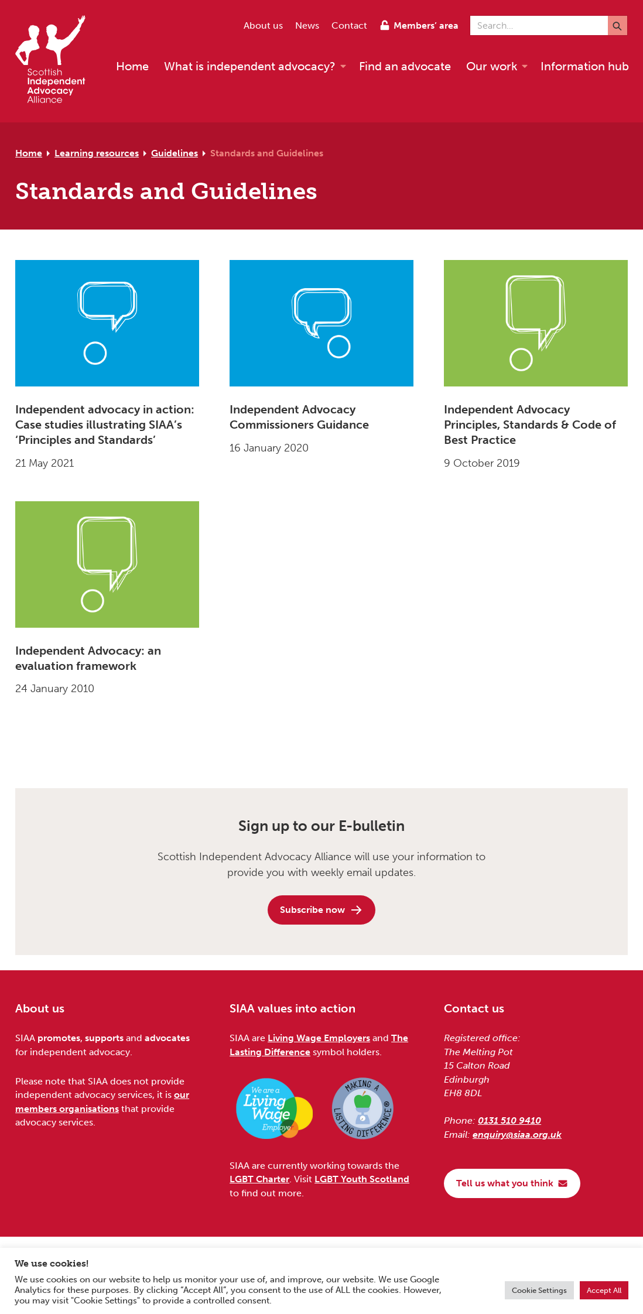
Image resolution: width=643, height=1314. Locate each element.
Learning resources (96, 153)
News (307, 25)
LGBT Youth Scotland (361, 1179)
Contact (349, 25)
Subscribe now (321, 910)
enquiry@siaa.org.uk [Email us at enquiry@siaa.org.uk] (517, 1134)
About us (263, 25)
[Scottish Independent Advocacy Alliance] (56, 61)
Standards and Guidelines (266, 153)
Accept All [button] (604, 1290)
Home (28, 153)
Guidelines (174, 153)
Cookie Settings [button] (539, 1290)
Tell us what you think (512, 1183)
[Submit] (617, 25)
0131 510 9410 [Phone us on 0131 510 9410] (509, 1120)
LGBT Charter (259, 1179)
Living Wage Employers (319, 1037)
